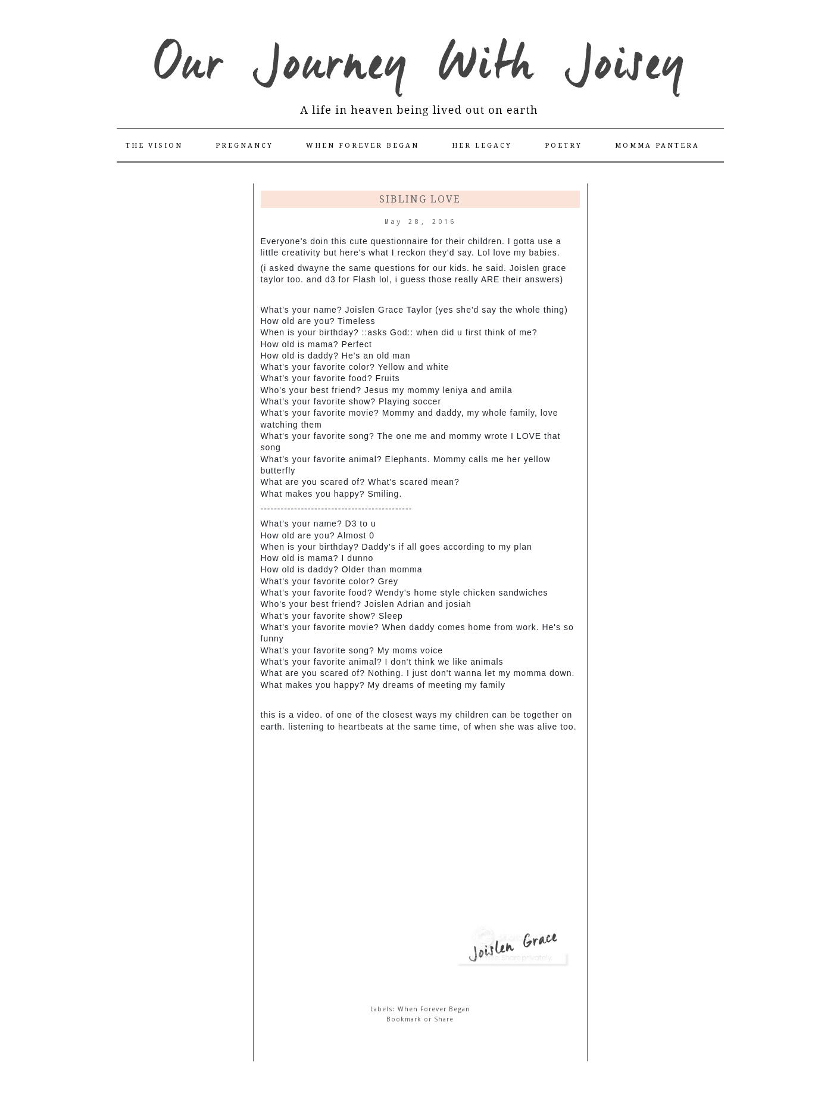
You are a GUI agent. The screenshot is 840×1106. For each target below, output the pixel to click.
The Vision (154, 145)
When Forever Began (362, 145)
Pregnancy (244, 145)
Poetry (563, 145)
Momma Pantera (657, 145)
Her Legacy (482, 145)
